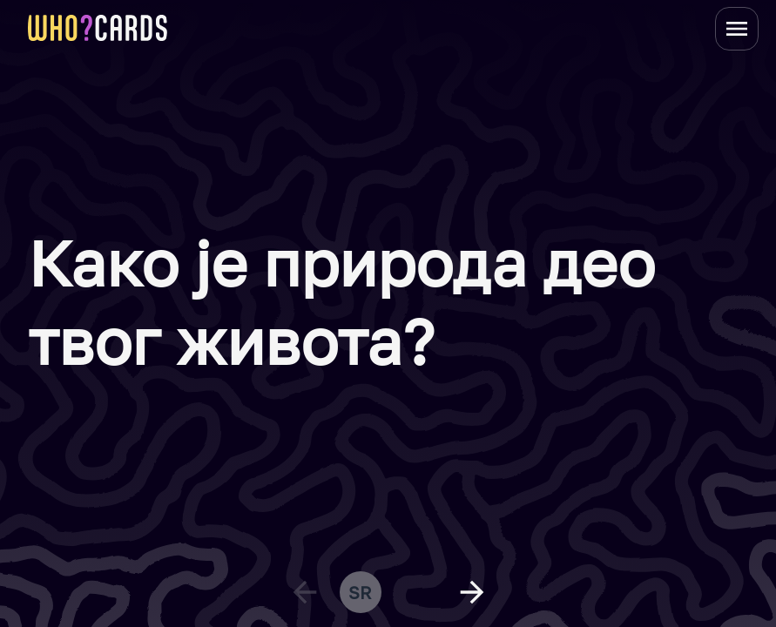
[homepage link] (97, 28)
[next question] (472, 592)
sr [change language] (360, 592)
